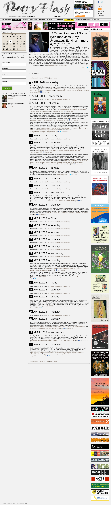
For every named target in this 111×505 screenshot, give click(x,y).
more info (10, 97)
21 (10, 46)
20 (7, 46)
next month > (54, 78)
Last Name (5, 75)
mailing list (101, 15)
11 (24, 41)
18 (24, 44)
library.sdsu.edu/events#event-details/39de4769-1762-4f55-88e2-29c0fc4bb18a (53, 201)
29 (14, 49)
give (100, 9)
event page (47, 92)
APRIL (14, 35)
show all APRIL (44, 78)
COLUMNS (25, 19)
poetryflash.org (60, 174)
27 (7, 49)
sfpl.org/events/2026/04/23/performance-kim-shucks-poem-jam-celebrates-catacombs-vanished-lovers (59, 277)
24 (21, 46)
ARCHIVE (96, 19)
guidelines (101, 11)
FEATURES (33, 19)
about (99, 5)
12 (4, 44)
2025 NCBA (16, 19)
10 (21, 41)
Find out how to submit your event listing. (58, 99)
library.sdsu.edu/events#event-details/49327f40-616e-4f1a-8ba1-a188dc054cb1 (53, 341)
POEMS (49, 19)
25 (24, 46)
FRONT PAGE (6, 19)
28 (10, 49)
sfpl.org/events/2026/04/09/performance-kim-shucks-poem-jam (48, 120)
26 (4, 49)
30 (17, 49)
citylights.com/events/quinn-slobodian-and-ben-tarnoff (45, 328)
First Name (5, 68)
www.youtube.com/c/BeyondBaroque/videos (42, 131)
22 (14, 46)
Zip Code (4, 81)
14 (10, 44)
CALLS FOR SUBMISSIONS (83, 19)
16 (17, 44)
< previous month (33, 78)
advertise (100, 7)
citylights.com (56, 111)
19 (4, 46)
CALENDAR (69, 19)
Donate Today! (79, 15)
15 (14, 44)
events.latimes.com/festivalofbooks (57, 65)
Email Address (6, 62)
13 (7, 44)
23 (17, 46)
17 (21, 44)
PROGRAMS (58, 19)
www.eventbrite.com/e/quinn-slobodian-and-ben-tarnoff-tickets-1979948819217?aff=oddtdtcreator (58, 326)
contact (100, 13)
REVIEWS (42, 19)
